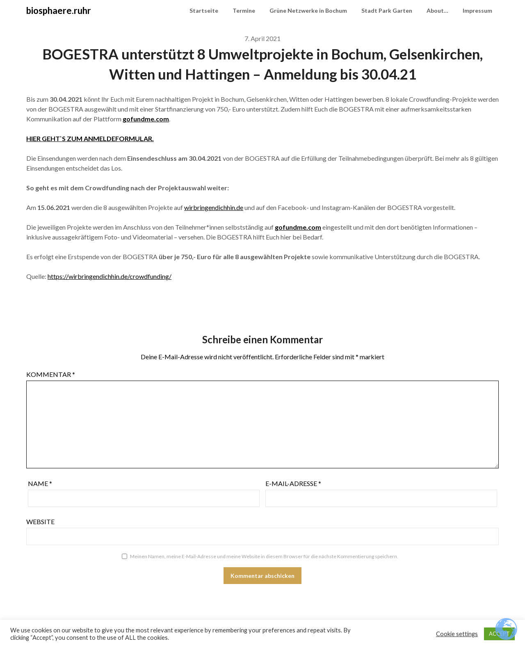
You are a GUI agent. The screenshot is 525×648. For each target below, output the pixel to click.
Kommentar (50, 374)
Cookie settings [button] (457, 633)
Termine (244, 10)
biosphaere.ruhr (58, 10)
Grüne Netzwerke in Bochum (308, 10)
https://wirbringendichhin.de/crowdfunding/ (109, 276)
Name (40, 483)
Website (40, 521)
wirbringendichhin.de (213, 207)
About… (437, 10)
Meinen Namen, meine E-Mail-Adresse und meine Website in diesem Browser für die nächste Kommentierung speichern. (264, 556)
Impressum (477, 10)
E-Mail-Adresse (293, 483)
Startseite (203, 10)
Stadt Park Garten (386, 10)
